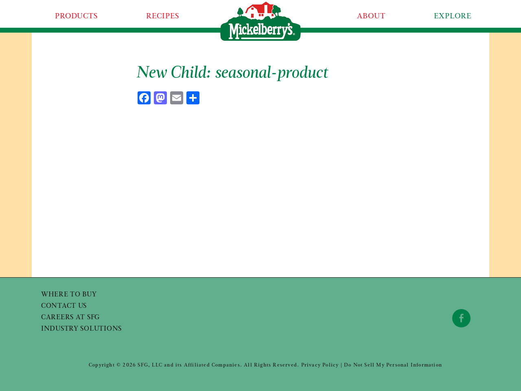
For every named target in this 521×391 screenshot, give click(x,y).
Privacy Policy (320, 365)
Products (76, 16)
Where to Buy (69, 295)
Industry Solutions (81, 329)
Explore (452, 16)
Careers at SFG (70, 317)
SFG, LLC (150, 365)
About (371, 16)
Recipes (162, 16)
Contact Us (64, 306)
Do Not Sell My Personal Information (393, 365)
